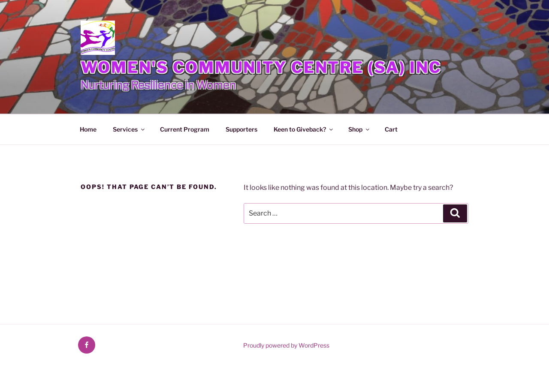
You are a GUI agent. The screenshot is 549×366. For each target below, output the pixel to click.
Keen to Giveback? (304, 129)
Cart (391, 129)
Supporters (241, 129)
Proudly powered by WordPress (286, 345)
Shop (359, 129)
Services (129, 129)
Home (88, 129)
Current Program (184, 129)
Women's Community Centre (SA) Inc (261, 67)
